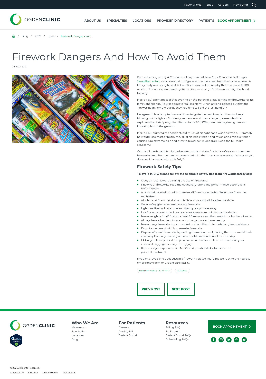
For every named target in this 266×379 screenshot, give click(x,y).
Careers (223, 4)
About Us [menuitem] (92, 20)
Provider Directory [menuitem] (175, 20)
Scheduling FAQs (177, 339)
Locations (78, 335)
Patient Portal (193, 4)
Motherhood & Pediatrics (154, 271)
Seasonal (182, 271)
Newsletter (240, 4)
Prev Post (151, 289)
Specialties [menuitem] (117, 20)
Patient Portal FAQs (178, 335)
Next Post (181, 289)
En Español (173, 331)
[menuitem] (17, 372)
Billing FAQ (173, 327)
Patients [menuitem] (206, 20)
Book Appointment (236, 20)
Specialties (79, 331)
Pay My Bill (126, 331)
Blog (210, 4)
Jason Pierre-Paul (148, 81)
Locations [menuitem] (142, 20)
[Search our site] (254, 5)
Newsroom (79, 327)
